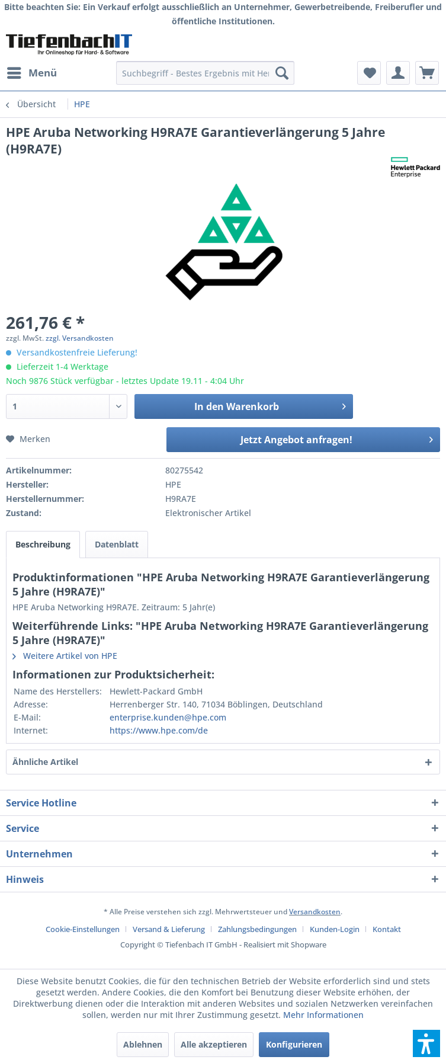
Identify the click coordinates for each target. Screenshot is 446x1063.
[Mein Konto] (398, 73)
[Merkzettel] (369, 73)
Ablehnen (142, 1044)
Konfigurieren (294, 1044)
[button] (426, 1043)
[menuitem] (31, 73)
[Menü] (31, 73)
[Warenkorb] (427, 73)
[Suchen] (281, 73)
